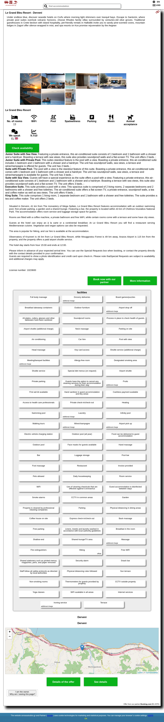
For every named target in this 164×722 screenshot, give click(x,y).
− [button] (10, 636)
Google (50, 715)
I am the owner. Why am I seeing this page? (22, 693)
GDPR (150, 715)
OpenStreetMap (152, 672)
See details (100, 682)
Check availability (22, 148)
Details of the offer (63, 682)
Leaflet (140, 672)
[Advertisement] (82, 50)
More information (140, 281)
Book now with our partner (104, 281)
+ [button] (10, 632)
